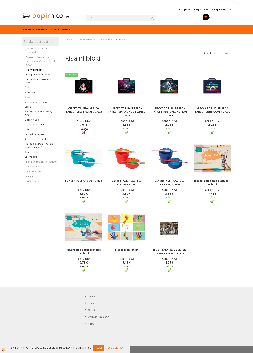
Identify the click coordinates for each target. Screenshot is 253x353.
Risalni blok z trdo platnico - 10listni (212, 182)
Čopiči (28, 87)
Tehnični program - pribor (41, 161)
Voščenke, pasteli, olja (36, 102)
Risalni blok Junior (126, 249)
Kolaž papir (30, 92)
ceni (218, 53)
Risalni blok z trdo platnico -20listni (83, 251)
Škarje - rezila (31, 151)
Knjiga (29, 176)
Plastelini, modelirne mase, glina (38, 113)
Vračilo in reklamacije (98, 316)
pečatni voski (33, 181)
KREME (65, 29)
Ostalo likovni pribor (35, 124)
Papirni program (35, 166)
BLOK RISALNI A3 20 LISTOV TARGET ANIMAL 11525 (169, 251)
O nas (91, 303)
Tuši (27, 129)
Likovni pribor (34, 69)
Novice (55, 29)
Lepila (28, 106)
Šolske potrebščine (85, 39)
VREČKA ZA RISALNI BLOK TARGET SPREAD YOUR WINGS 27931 (126, 112)
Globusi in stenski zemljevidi (36, 50)
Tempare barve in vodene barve (38, 81)
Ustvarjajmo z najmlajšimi (38, 74)
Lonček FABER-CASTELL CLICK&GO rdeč (126, 182)
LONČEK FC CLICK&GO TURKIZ (83, 180)
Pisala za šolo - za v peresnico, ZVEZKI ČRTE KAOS (41, 61)
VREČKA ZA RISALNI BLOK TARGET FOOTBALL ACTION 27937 (169, 112)
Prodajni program (36, 29)
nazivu (227, 53)
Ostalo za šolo (34, 171)
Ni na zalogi (72, 74)
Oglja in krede (32, 119)
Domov (68, 39)
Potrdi (98, 347)
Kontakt (91, 309)
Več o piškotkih (116, 347)
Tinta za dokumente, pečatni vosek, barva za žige (39, 145)
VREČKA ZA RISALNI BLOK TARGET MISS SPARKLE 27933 (84, 110)
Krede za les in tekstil (35, 139)
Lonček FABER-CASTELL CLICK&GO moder (169, 182)
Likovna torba (32, 156)
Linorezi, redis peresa (36, 134)
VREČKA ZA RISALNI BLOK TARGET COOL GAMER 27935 (212, 110)
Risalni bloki (31, 97)
